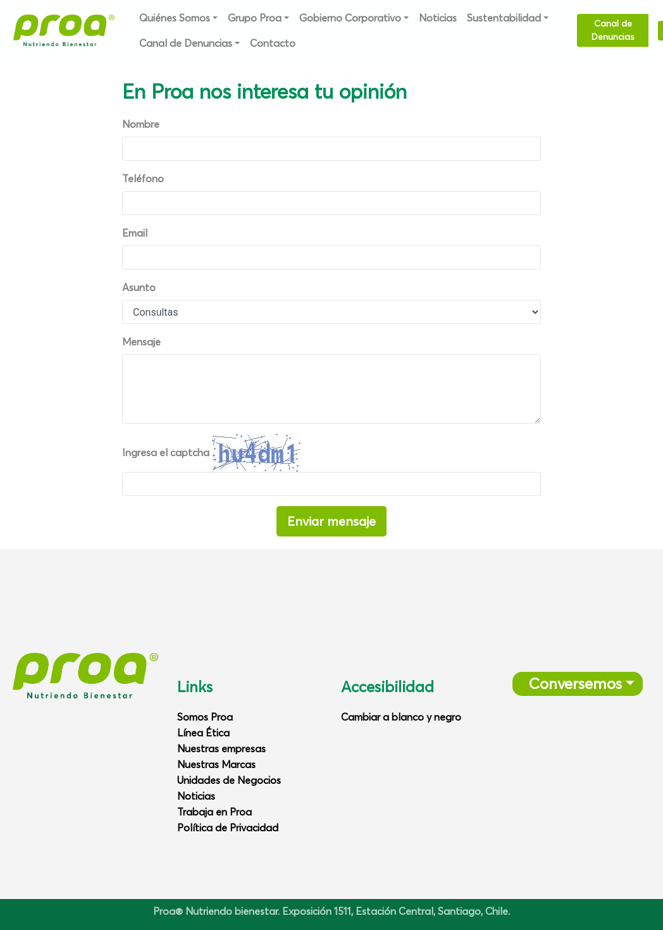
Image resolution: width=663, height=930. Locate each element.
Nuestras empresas (221, 748)
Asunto (139, 287)
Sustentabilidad (504, 17)
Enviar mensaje (331, 521)
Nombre (140, 124)
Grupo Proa (255, 17)
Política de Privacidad (227, 827)
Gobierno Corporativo (350, 17)
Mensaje (141, 341)
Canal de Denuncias (185, 43)
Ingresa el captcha (165, 452)
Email (134, 232)
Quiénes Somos (174, 17)
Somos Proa (205, 716)
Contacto (272, 43)
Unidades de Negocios (229, 780)
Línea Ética (203, 732)
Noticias (438, 17)
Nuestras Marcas (216, 764)
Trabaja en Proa (214, 811)
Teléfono (143, 178)
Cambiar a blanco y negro (401, 716)
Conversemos (571, 683)
